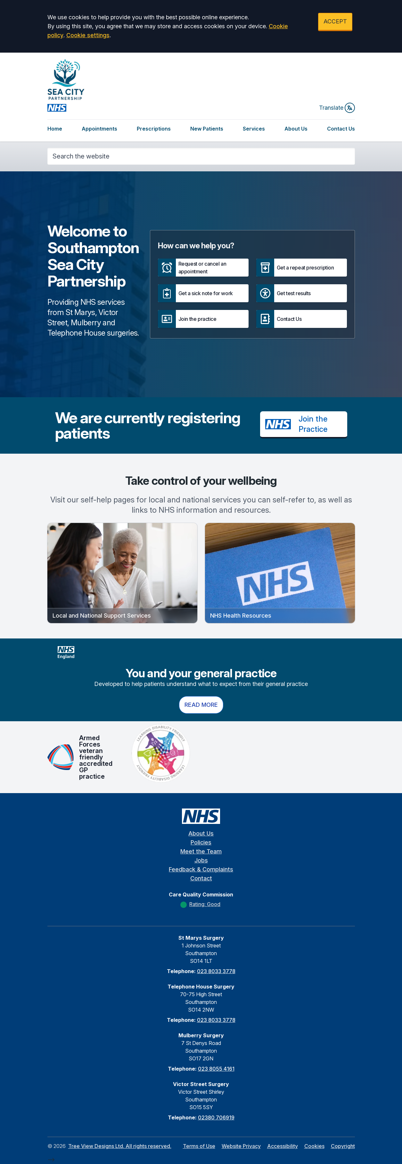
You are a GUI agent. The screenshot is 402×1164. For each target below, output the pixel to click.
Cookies (314, 1146)
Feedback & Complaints (201, 869)
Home (54, 128)
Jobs (201, 860)
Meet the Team (201, 851)
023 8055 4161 (216, 1069)
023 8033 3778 (216, 971)
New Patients (206, 128)
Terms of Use (199, 1146)
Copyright (343, 1146)
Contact (201, 878)
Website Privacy (241, 1146)
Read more (201, 704)
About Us (296, 128)
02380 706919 (216, 1117)
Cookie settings (88, 35)
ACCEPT (335, 21)
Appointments (99, 128)
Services (254, 128)
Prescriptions (154, 128)
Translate (337, 108)
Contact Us (341, 128)
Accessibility (282, 1146)
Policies (201, 842)
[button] (203, 268)
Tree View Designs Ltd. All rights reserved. (119, 1146)
